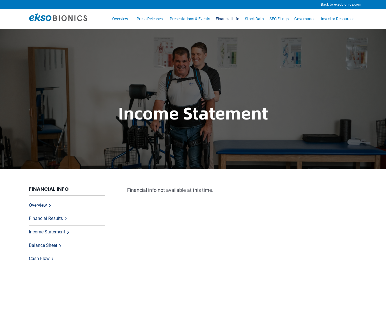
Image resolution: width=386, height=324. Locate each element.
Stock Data (254, 19)
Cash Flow (39, 258)
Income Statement (47, 232)
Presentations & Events (190, 19)
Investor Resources (337, 19)
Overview (120, 19)
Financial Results (46, 218)
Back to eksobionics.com (341, 4)
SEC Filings (279, 19)
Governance (304, 19)
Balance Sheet (43, 245)
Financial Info (227, 19)
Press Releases (150, 19)
